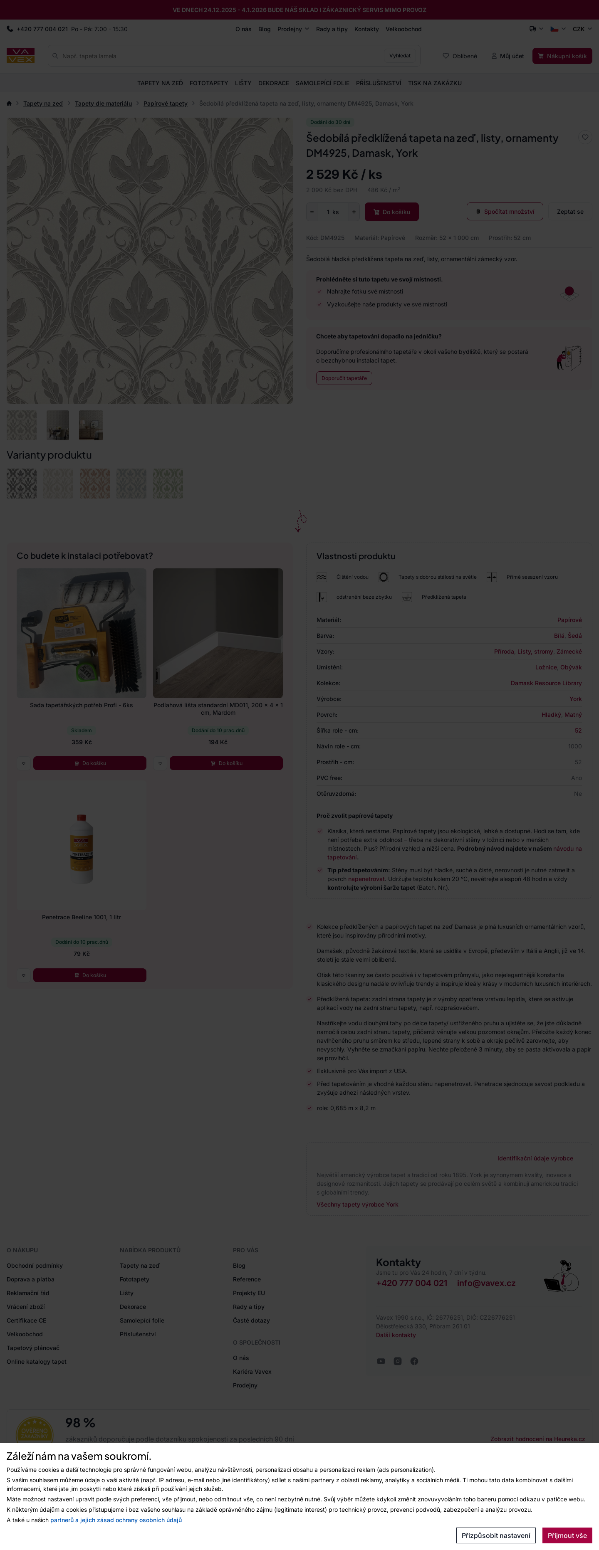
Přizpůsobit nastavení (496, 1535)
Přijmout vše (567, 1535)
